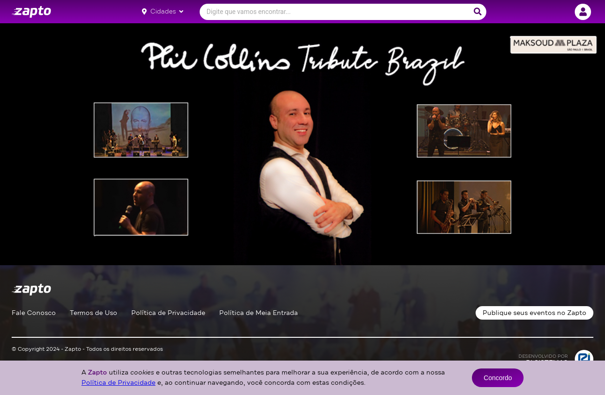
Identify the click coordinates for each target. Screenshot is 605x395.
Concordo (498, 378)
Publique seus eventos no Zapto (534, 312)
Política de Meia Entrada (258, 312)
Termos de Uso (93, 312)
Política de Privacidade (168, 312)
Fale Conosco (34, 312)
